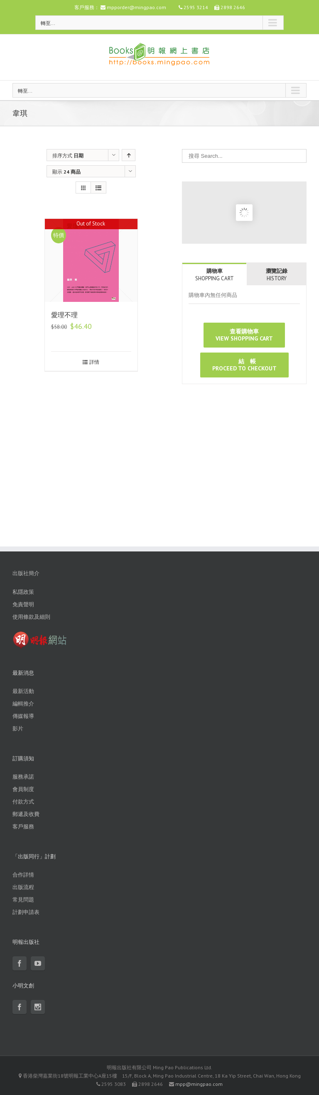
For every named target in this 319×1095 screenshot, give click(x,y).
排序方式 (67, 155)
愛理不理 (64, 315)
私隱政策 (23, 591)
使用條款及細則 (31, 616)
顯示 (66, 172)
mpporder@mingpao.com (136, 7)
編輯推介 (23, 703)
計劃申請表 (25, 912)
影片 (17, 728)
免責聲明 (23, 604)
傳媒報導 (23, 716)
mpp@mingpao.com (199, 1084)
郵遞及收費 (25, 814)
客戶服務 (23, 826)
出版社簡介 (25, 573)
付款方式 (23, 801)
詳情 (94, 362)
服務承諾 (23, 776)
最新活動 (23, 691)
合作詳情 (23, 874)
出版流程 (23, 887)
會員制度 (23, 789)
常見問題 (23, 899)
